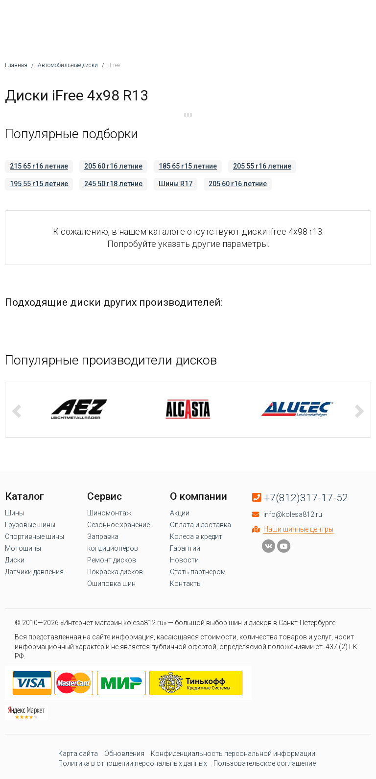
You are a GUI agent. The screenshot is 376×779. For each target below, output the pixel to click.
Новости (184, 560)
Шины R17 (175, 184)
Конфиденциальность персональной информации (233, 753)
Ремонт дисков (111, 560)
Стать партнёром (198, 572)
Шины (14, 513)
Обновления (124, 753)
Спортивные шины (34, 536)
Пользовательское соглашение (264, 763)
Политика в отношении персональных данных (132, 763)
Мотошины (23, 548)
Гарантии (185, 548)
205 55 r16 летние (262, 166)
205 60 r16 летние (113, 166)
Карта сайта (78, 753)
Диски (14, 560)
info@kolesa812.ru (292, 514)
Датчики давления (34, 572)
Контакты (186, 583)
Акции (179, 513)
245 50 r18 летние (113, 184)
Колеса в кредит (196, 536)
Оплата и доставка (200, 525)
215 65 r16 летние (39, 166)
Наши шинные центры (298, 529)
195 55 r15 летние (39, 184)
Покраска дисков (115, 572)
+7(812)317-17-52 (306, 498)
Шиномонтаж (109, 513)
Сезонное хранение (118, 525)
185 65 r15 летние (188, 166)
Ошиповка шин (111, 583)
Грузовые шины (30, 525)
